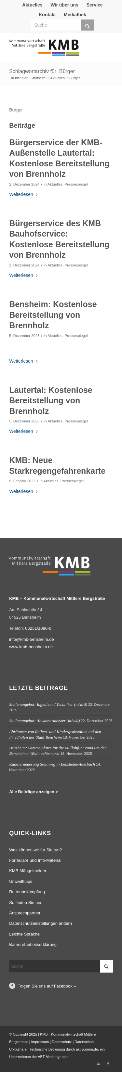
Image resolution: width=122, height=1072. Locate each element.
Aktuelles (32, 4)
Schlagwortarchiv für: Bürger (42, 71)
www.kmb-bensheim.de (31, 646)
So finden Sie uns (25, 902)
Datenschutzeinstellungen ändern (40, 923)
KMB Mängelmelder (27, 870)
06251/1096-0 (38, 628)
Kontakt (47, 14)
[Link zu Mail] (98, 1064)
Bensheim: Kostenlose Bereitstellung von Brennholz (53, 315)
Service (95, 4)
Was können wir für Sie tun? (35, 849)
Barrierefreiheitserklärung (33, 944)
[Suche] (62, 25)
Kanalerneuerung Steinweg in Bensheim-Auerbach (52, 764)
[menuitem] (32, 4)
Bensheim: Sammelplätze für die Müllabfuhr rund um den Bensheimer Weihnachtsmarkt (57, 750)
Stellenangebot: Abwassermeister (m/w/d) (44, 720)
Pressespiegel (76, 184)
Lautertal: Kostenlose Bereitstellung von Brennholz (50, 400)
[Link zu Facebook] (108, 1064)
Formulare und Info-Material (35, 860)
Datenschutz (62, 1042)
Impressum (40, 1042)
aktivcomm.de (87, 1049)
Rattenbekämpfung (27, 891)
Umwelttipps (20, 881)
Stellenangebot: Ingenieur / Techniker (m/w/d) (48, 704)
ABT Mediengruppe (53, 1057)
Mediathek (75, 14)
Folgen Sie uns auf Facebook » (47, 986)
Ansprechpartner (24, 913)
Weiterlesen (23, 194)
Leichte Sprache (24, 934)
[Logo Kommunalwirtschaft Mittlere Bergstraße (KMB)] (50, 50)
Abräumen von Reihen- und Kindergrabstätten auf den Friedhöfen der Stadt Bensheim (55, 734)
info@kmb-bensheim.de (31, 639)
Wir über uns (64, 4)
